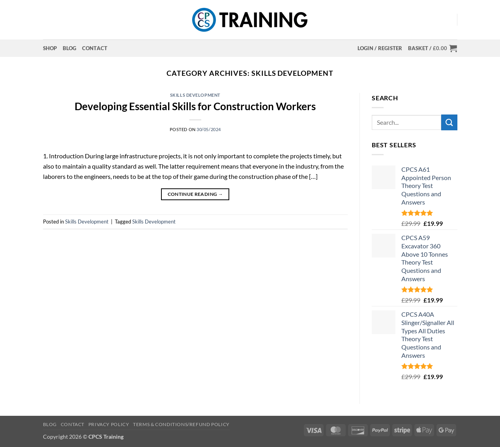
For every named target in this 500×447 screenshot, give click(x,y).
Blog (70, 48)
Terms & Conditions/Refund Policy (181, 424)
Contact (95, 48)
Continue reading (195, 194)
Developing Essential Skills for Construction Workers (195, 106)
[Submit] (449, 122)
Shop (50, 48)
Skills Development (195, 95)
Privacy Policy (108, 424)
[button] (380, 48)
